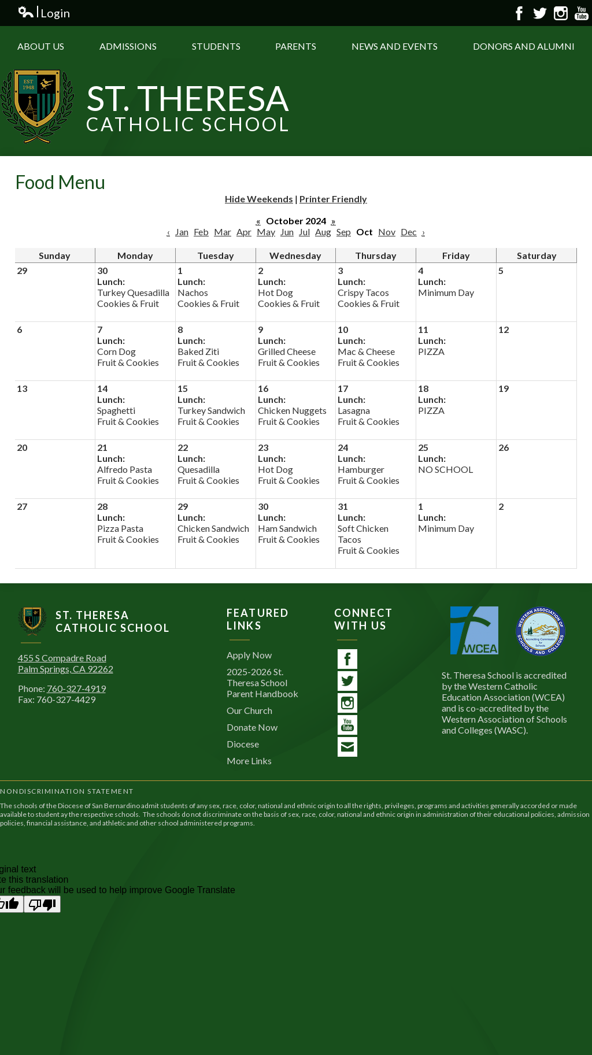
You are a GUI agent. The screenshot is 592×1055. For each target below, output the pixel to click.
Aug (323, 231)
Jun (287, 231)
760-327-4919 (76, 688)
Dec (409, 231)
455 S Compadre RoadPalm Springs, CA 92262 (65, 663)
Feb (201, 231)
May (266, 231)
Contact (347, 749)
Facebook (519, 13)
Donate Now (252, 726)
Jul (304, 231)
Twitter (540, 13)
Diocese (243, 743)
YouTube (582, 13)
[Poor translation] (42, 904)
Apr (243, 231)
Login (43, 13)
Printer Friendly (333, 198)
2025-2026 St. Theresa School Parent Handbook (262, 682)
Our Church (249, 710)
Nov (386, 231)
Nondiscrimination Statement (67, 791)
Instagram (561, 13)
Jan (181, 231)
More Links (249, 760)
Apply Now (249, 654)
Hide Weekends (259, 198)
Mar (222, 231)
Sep (343, 231)
